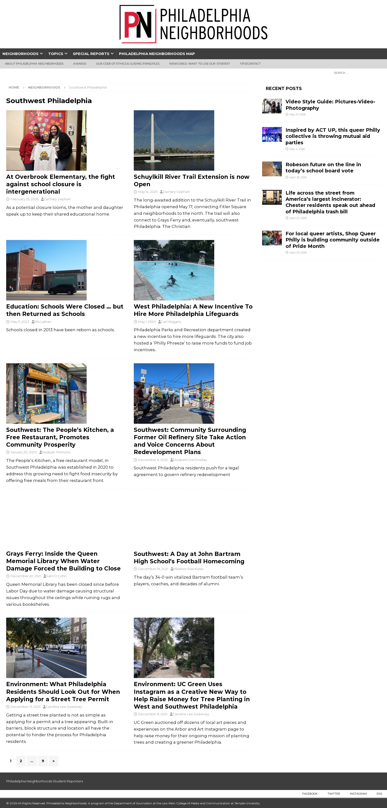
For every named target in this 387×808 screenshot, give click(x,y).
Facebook (310, 793)
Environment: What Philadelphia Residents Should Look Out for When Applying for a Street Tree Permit (63, 691)
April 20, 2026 (298, 252)
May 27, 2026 (298, 114)
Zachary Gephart (57, 199)
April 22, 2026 (298, 218)
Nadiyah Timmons (56, 452)
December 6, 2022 (153, 460)
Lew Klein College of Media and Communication (196, 803)
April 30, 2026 (298, 177)
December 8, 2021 (152, 714)
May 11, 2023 (20, 322)
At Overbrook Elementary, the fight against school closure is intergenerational (60, 184)
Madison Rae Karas (188, 569)
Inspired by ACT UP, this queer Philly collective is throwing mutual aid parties (333, 136)
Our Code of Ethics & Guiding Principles (128, 63)
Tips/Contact (250, 63)
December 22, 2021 (26, 576)
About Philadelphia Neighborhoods (34, 63)
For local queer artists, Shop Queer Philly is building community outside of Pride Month (333, 240)
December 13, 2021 (25, 707)
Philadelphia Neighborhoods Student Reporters (44, 781)
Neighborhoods (20, 53)
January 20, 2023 (24, 452)
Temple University (247, 803)
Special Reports (91, 53)
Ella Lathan (42, 322)
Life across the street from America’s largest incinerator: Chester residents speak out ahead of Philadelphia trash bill (330, 202)
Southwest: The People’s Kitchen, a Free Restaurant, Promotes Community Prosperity (60, 437)
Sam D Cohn (56, 576)
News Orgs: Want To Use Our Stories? (199, 63)
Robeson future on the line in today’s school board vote (323, 168)
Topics (55, 53)
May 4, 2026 (297, 149)
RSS (379, 793)
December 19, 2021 (153, 569)
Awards (79, 63)
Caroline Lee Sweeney (64, 707)
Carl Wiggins (171, 322)
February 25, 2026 (25, 199)
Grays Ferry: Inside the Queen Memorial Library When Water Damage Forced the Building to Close (63, 561)
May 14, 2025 (147, 192)
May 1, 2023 (147, 322)
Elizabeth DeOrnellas (190, 460)
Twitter (334, 793)
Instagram (358, 793)
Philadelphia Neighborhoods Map (157, 53)
